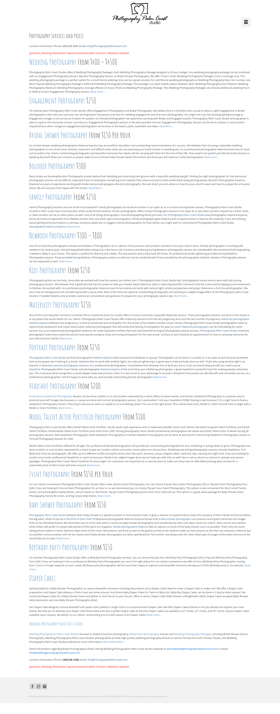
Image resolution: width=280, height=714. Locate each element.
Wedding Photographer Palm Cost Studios (56, 624)
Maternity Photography (54, 305)
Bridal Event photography (144, 634)
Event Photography (49, 474)
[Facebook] (32, 686)
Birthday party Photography (59, 547)
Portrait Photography (52, 347)
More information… (114, 642)
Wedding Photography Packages (192, 634)
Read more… (98, 91)
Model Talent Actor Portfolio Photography (75, 417)
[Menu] (246, 22)
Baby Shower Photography (56, 505)
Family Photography (50, 197)
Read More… (166, 126)
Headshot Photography (53, 386)
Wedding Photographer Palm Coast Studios (54, 634)
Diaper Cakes (42, 578)
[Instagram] (38, 686)
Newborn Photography (52, 235)
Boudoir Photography (52, 166)
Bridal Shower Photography (58, 135)
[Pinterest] (44, 686)
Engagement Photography (57, 100)
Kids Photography (47, 270)
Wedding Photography (52, 62)
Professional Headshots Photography (51, 396)
